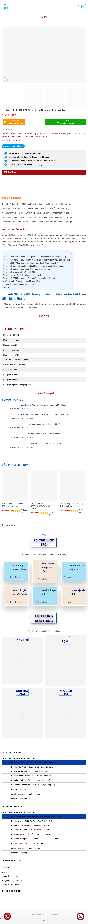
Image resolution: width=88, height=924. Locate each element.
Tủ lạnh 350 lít (43, 134)
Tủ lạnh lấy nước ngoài (68, 134)
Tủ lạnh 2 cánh (21, 134)
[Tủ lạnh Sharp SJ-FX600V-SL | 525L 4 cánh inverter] (73, 485)
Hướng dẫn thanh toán (10, 876)
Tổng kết (7, 287)
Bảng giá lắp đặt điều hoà (12, 881)
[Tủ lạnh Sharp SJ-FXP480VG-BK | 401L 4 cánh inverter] (15, 485)
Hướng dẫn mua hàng (10, 885)
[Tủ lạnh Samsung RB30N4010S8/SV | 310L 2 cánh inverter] (44, 485)
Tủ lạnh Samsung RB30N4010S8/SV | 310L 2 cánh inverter (43, 506)
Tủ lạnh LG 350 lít (21, 136)
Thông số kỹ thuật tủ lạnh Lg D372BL (19, 284)
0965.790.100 (25, 789)
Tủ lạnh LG (81, 134)
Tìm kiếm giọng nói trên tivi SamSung (44, 443)
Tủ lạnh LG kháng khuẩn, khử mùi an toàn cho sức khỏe (26, 269)
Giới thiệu (5, 868)
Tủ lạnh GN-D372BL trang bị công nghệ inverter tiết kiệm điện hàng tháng (34, 257)
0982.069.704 (25, 843)
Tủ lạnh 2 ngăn (32, 134)
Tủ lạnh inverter (54, 134)
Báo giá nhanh (10, 172)
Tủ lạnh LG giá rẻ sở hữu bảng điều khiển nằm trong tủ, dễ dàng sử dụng (33, 266)
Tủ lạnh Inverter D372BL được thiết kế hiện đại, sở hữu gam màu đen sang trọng (37, 260)
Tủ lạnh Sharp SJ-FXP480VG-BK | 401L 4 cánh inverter (15, 505)
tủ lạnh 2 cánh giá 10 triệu (14, 140)
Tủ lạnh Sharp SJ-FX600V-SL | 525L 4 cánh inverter (71, 505)
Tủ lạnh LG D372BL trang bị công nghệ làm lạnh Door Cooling (29, 278)
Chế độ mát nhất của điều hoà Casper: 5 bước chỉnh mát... (44, 414)
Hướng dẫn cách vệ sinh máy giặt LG (44, 424)
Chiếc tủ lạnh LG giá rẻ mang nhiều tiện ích (21, 281)
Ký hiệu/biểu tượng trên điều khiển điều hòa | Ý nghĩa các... (44, 405)
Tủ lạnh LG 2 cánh (8, 136)
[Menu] (5, 6)
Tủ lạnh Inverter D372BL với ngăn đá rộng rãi (22, 275)
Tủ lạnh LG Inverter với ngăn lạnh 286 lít (20, 272)
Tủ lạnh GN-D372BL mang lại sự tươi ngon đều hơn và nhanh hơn (31, 263)
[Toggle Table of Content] (69, 253)
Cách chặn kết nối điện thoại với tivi (44, 433)
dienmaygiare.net (25, 799)
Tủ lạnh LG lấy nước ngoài (37, 136)
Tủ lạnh (44, 17)
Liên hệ (5, 872)
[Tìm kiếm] (78, 6)
